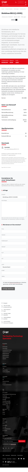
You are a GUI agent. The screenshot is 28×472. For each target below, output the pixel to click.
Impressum (7, 455)
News (4, 423)
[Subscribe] (10, 441)
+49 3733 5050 (6, 305)
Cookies (4, 458)
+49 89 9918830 (6, 317)
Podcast (4, 427)
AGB (3, 455)
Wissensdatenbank (6, 402)
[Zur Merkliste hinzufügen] (14, 20)
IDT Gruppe (5, 392)
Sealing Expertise (6, 371)
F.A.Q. (4, 414)
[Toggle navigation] (25, 2)
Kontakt (4, 404)
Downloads (5, 430)
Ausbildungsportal (6, 401)
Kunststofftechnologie (7, 350)
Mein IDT (21, 2)
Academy (5, 366)
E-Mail (3, 270)
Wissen (4, 418)
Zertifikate (5, 396)
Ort (2, 258)
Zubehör (4, 358)
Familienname (4, 240)
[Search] (14, 5)
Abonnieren (22, 441)
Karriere (4, 399)
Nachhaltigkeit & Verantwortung (9, 394)
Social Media (20, 455)
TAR (3, 368)
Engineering (5, 370)
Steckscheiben (6, 357)
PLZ (2, 252)
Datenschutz (13, 444)
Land (3, 264)
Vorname (3, 234)
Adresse (3, 246)
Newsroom (5, 421)
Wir (3, 389)
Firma (3, 228)
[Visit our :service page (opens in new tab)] (19, 459)
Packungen (5, 348)
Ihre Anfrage (4, 200)
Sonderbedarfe (6, 355)
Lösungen (5, 376)
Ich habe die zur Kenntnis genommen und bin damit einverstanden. (14, 283)
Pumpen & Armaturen (7, 384)
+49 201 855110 (6, 309)
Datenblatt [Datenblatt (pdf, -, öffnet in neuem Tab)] (7, 147)
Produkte (5, 343)
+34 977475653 (6, 321)
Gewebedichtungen (7, 351)
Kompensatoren (6, 353)
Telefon (3, 276)
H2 (3, 379)
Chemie (4, 383)
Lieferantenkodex (6, 397)
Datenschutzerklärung (14, 282)
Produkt (3, 194)
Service (4, 363)
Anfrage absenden (8, 288)
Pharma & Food (6, 381)
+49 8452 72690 (6, 313)
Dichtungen (5, 346)
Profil (4, 412)
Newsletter (5, 425)
